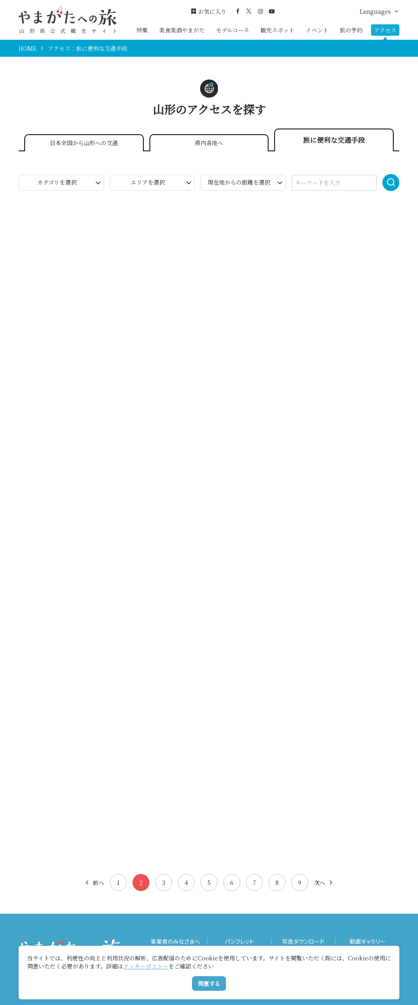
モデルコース (232, 30)
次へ (324, 882)
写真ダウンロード (303, 941)
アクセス (385, 30)
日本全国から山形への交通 (84, 143)
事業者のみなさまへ (175, 941)
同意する (209, 983)
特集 (142, 30)
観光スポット (277, 30)
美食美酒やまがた (182, 30)
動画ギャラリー (368, 941)
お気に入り (208, 12)
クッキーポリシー (145, 966)
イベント (317, 30)
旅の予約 (351, 30)
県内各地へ (209, 143)
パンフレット (239, 941)
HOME (27, 48)
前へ (94, 882)
